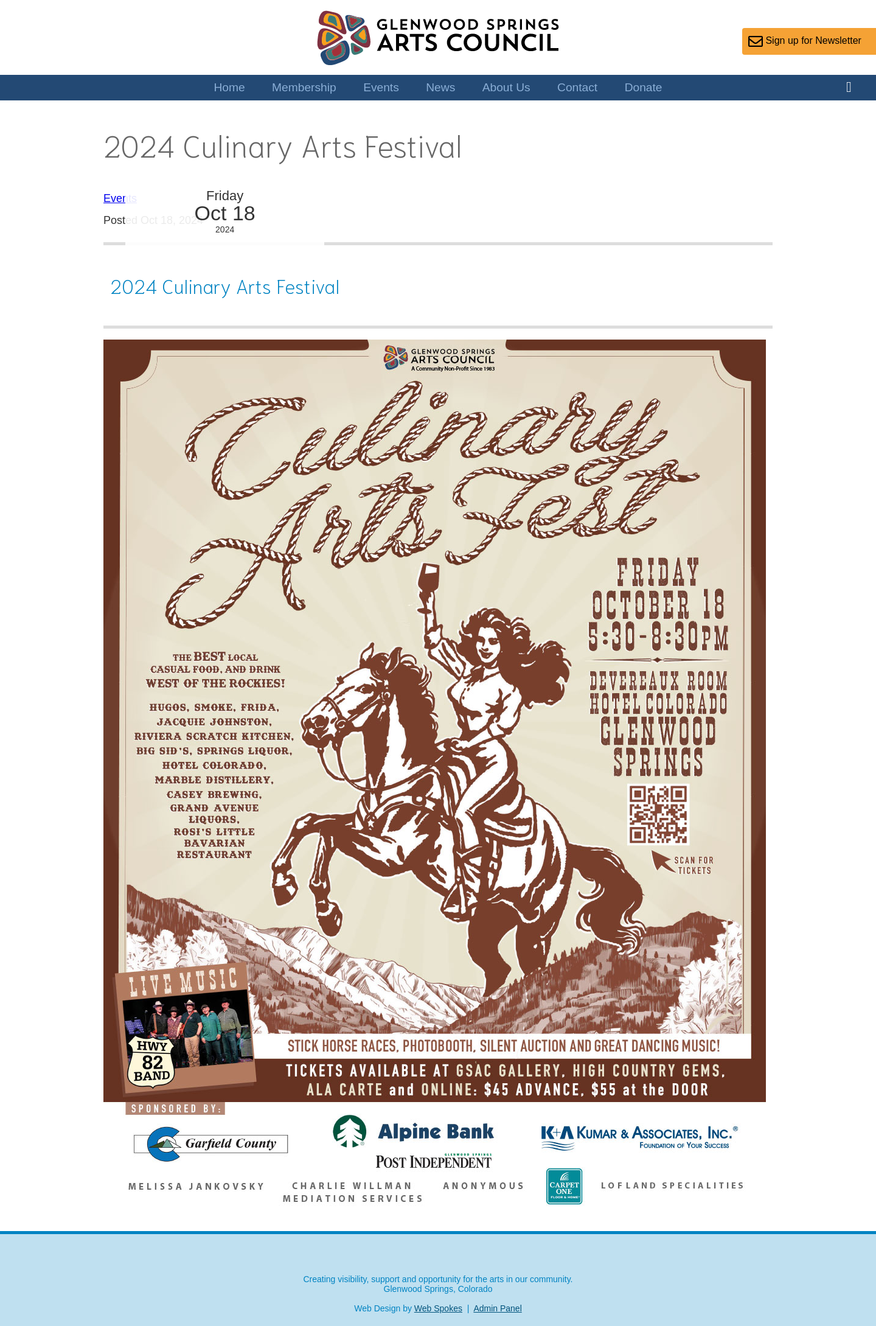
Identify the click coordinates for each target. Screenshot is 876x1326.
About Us (506, 87)
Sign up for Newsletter (804, 41)
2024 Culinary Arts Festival (224, 285)
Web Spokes (438, 1308)
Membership (304, 87)
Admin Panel (497, 1308)
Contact (577, 87)
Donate (643, 87)
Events (381, 87)
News (440, 87)
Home (229, 87)
